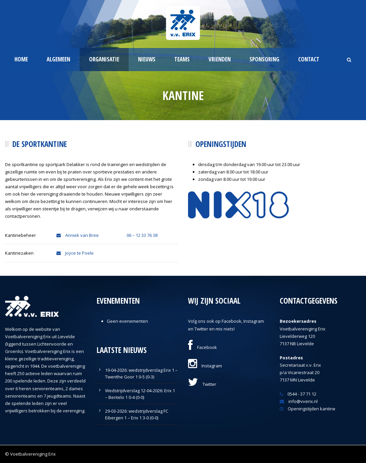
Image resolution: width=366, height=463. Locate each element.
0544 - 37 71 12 (298, 394)
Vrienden (220, 59)
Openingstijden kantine (307, 409)
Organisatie (104, 59)
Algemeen (58, 59)
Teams (182, 59)
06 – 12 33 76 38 (142, 235)
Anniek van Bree (77, 235)
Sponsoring (264, 59)
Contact (308, 59)
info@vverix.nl (299, 401)
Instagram (205, 366)
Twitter (202, 384)
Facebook (202, 347)
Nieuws (146, 59)
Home (21, 59)
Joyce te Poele (75, 253)
